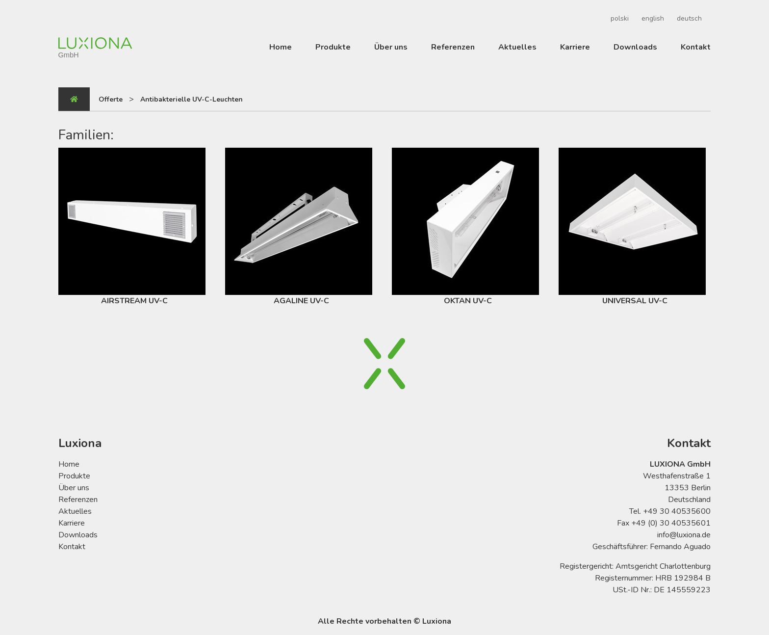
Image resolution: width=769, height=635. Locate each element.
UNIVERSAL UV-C (632, 227)
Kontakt (696, 47)
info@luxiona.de (684, 534)
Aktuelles (517, 47)
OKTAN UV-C (465, 227)
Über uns (391, 47)
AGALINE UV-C (298, 227)
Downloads (635, 47)
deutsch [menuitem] (689, 18)
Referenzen (453, 47)
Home (280, 47)
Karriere (575, 47)
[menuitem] (618, 18)
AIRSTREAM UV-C (131, 227)
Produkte (333, 47)
